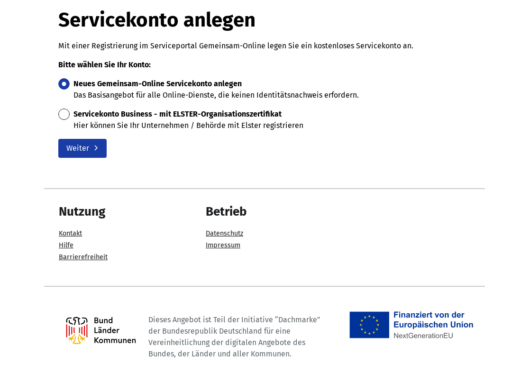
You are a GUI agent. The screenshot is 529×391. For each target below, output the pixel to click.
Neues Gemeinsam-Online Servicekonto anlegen (157, 83)
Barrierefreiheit (83, 257)
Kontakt (70, 233)
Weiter (82, 148)
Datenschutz (224, 233)
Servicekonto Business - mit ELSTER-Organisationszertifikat (177, 113)
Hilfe (66, 245)
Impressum (223, 245)
